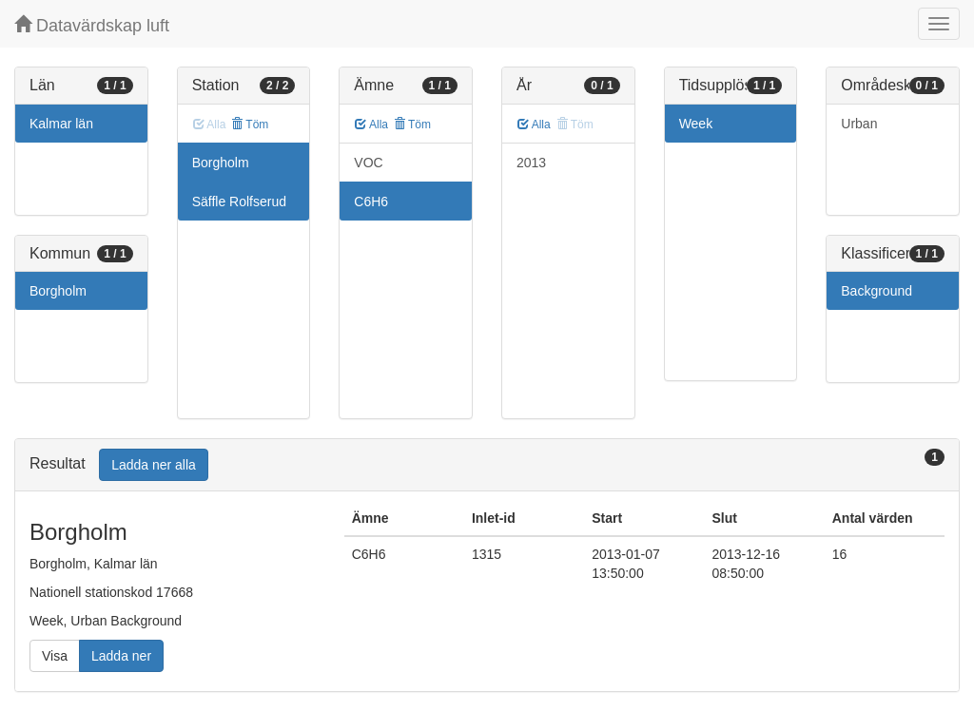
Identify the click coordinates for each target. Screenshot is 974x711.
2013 (531, 162)
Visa (55, 655)
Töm (249, 124)
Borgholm (58, 290)
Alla (371, 124)
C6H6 (371, 201)
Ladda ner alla (153, 464)
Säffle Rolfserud (239, 201)
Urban (859, 123)
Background (876, 290)
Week (696, 123)
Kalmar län (61, 123)
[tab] (487, 465)
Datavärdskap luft (91, 25)
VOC (368, 162)
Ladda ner (121, 655)
